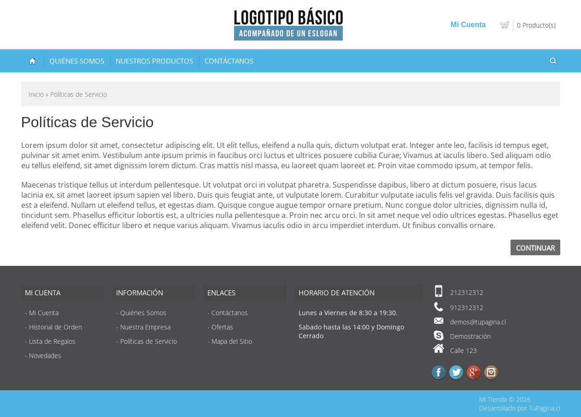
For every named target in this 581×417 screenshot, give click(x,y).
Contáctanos (229, 60)
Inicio (36, 94)
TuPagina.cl (544, 408)
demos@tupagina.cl (478, 321)
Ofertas (222, 327)
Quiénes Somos (76, 60)
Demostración (470, 336)
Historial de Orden (55, 327)
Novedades (45, 355)
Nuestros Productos (154, 60)
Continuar (535, 248)
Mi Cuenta (468, 25)
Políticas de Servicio (148, 341)
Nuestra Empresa (145, 327)
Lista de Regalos (52, 341)
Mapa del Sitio (231, 341)
